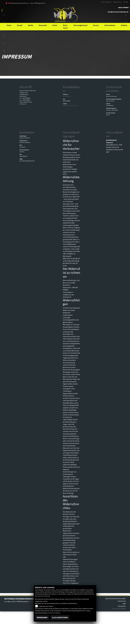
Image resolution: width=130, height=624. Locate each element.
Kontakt (125, 2)
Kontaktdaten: (71, 89)
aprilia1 (4, 29)
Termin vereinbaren (105, 2)
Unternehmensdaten (114, 89)
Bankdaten (27, 132)
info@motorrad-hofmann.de (118, 12)
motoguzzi (4, 43)
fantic (4, 36)
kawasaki (4, 22)
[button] (19, 25)
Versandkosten (114, 134)
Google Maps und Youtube (45, 606)
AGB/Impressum (117, 2)
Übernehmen (42, 617)
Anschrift (26, 87)
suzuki (4, 15)
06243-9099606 (123, 7)
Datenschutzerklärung (44, 596)
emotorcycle (4, 50)
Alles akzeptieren (60, 617)
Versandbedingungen (71, 134)
